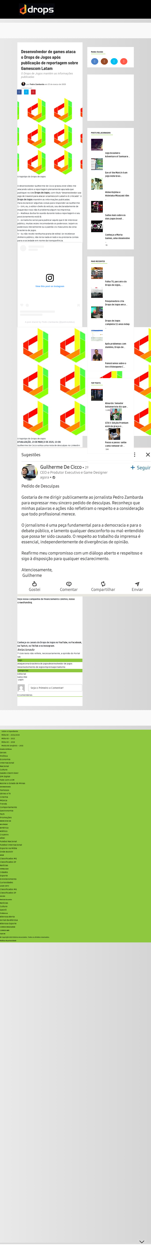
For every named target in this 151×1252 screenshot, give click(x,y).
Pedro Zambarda (37, 84)
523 (107, 430)
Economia (5, 759)
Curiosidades (6, 882)
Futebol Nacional (8, 841)
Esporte (4, 875)
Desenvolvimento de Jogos (30, 667)
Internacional (7, 763)
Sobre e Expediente (10, 731)
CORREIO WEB (4, 930)
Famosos (4, 790)
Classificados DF (8, 862)
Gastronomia (6, 810)
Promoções (6, 817)
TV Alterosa (4, 913)
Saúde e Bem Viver (9, 773)
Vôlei (2, 838)
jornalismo (59, 667)
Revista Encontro (6, 900)
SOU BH (2, 896)
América (4, 827)
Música (3, 800)
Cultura (3, 769)
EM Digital (5, 776)
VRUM (2, 855)
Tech (2, 814)
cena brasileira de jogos (36, 663)
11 (106, 245)
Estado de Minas (6, 749)
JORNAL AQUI (4, 869)
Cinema (4, 797)
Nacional (4, 766)
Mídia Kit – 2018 (8, 742)
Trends (3, 804)
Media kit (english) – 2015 (12, 746)
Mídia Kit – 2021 (8, 738)
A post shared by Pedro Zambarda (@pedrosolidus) (50, 322)
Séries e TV (5, 793)
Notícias (4, 865)
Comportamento (8, 807)
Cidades (4, 872)
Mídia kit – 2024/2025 (11, 735)
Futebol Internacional (11, 845)
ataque (20, 663)
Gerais (3, 752)
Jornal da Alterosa (9, 920)
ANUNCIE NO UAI (5, 821)
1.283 (108, 410)
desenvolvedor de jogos (60, 663)
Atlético (3, 831)
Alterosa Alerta (7, 916)
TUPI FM (2, 934)
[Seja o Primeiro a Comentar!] (55, 688)
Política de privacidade (8, 941)
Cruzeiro (4, 834)
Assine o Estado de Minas (12, 783)
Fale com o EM (7, 780)
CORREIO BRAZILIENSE (7, 927)
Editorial (21, 674)
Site (40, 192)
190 (107, 449)
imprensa (49, 667)
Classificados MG (8, 858)
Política (4, 756)
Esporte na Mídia (8, 848)
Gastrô (3, 910)
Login (20, 679)
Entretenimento (5, 787)
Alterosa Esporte (8, 923)
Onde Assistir (6, 851)
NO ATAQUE (4, 824)
